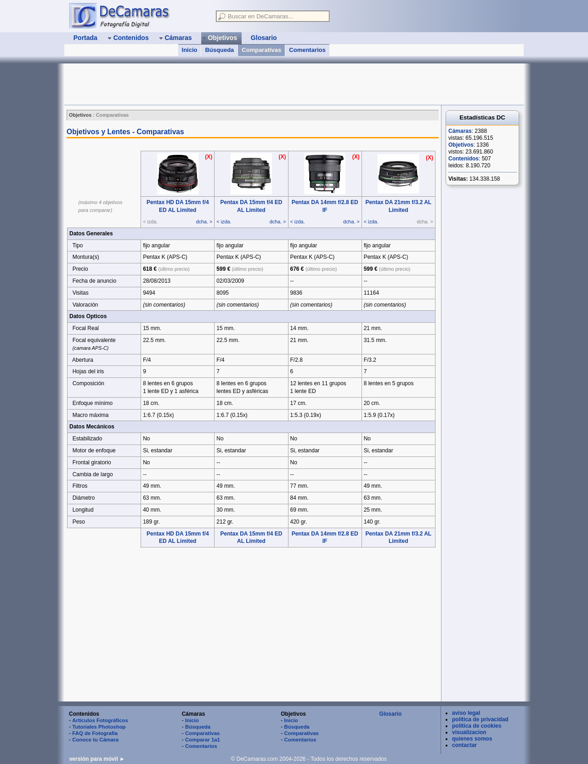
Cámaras (460, 131)
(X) (208, 157)
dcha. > (204, 221)
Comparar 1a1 (202, 739)
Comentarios (307, 49)
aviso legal (466, 713)
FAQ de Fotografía (95, 733)
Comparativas (261, 49)
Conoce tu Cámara (95, 739)
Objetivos (461, 145)
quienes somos (472, 738)
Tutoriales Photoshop (98, 727)
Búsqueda (219, 49)
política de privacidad (480, 719)
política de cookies (476, 726)
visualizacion (469, 732)
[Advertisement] (231, 84)
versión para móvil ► (97, 759)
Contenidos (463, 158)
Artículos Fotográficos (100, 720)
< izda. (223, 221)
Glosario (390, 714)
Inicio (190, 49)
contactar (464, 745)
